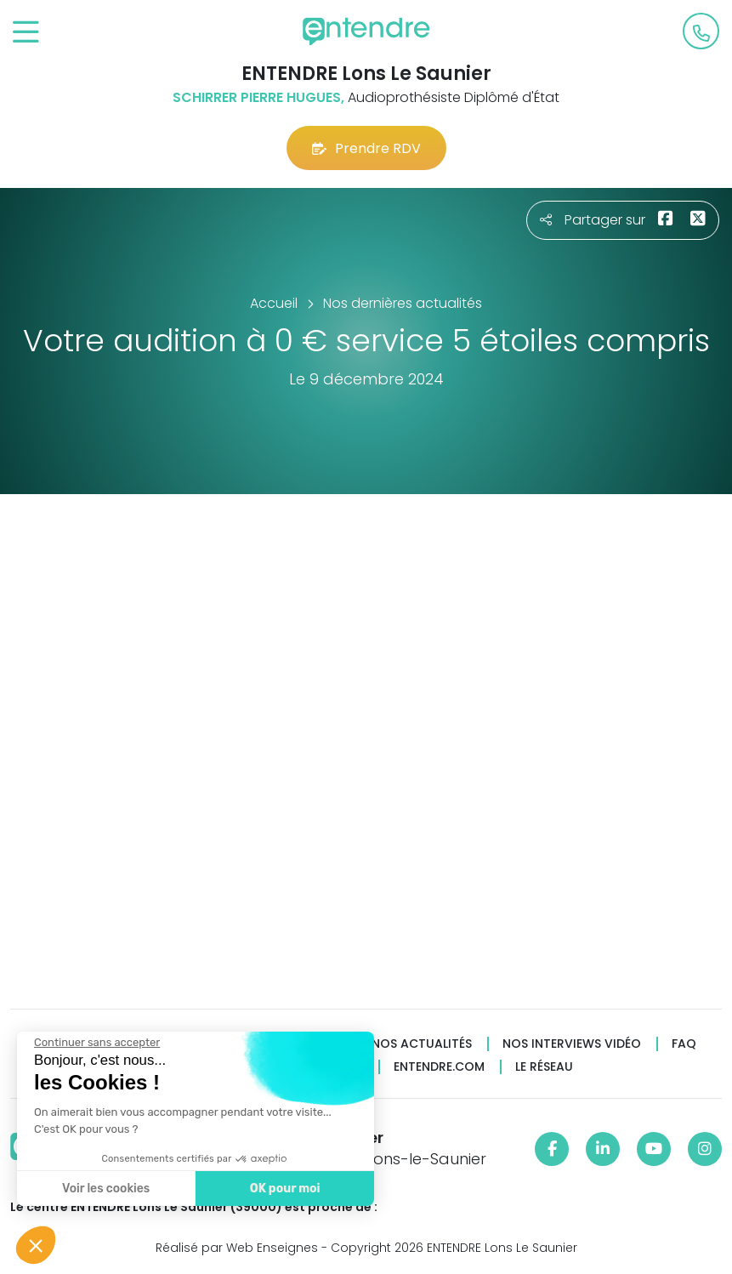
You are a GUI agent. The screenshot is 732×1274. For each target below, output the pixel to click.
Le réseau (544, 1067)
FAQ (684, 1044)
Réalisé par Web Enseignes (237, 1247)
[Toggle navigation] (26, 33)
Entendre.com (439, 1067)
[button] (35, 1245)
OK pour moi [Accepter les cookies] (284, 1188)
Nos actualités (422, 1044)
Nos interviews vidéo (571, 1044)
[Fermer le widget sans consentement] (96, 1042)
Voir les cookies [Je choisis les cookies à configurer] (105, 1188)
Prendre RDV (366, 148)
